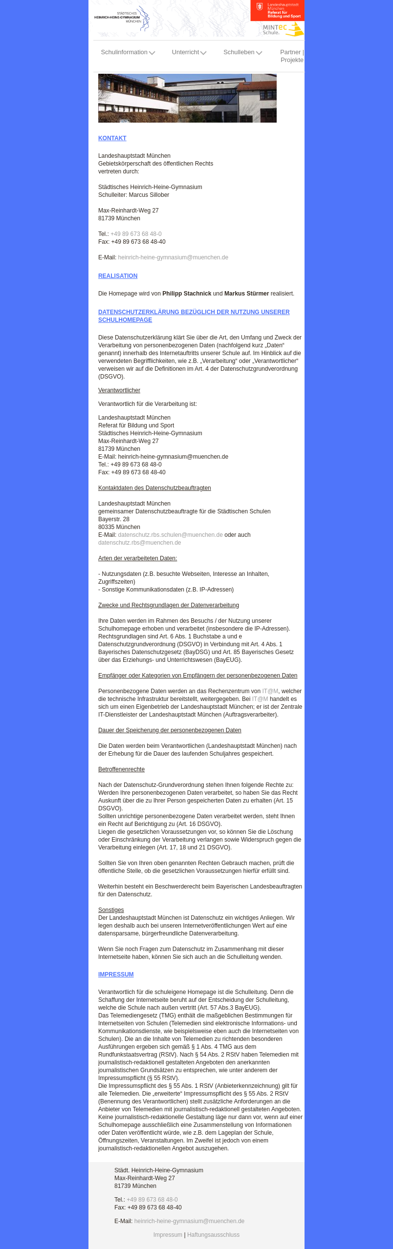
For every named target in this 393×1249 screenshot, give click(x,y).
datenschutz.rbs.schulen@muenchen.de (170, 534)
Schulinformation (124, 52)
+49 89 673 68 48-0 (135, 234)
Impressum (167, 1234)
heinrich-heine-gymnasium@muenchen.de (173, 257)
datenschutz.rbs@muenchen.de (139, 542)
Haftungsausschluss (213, 1234)
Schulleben (238, 52)
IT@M (270, 691)
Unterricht (185, 52)
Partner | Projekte (292, 56)
